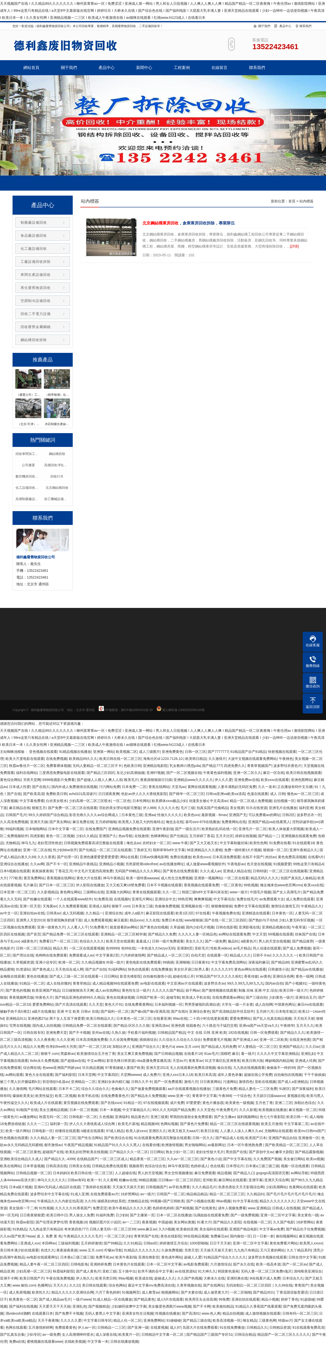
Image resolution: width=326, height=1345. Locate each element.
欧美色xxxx (201, 857)
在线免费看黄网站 (139, 1004)
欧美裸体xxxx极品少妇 (169, 801)
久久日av (312, 1047)
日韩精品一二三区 (111, 1327)
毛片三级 (188, 808)
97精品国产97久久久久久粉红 (219, 976)
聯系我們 (305, 26)
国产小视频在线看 (200, 1201)
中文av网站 (96, 1061)
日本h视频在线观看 (15, 871)
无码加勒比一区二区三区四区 (249, 1285)
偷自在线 (224, 1068)
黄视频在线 (296, 1096)
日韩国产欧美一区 (150, 997)
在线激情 (141, 836)
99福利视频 (15, 829)
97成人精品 (115, 1131)
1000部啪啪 (198, 1243)
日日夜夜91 (200, 962)
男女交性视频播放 (178, 1173)
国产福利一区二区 (115, 1011)
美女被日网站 (293, 1159)
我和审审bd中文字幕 (169, 850)
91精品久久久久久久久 (141, 1250)
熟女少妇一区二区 (180, 1152)
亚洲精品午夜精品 (83, 864)
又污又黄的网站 (272, 1250)
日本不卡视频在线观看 (164, 885)
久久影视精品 (47, 892)
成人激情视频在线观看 (262, 1313)
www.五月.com (187, 1047)
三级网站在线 (93, 892)
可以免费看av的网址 (264, 815)
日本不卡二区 (68, 1089)
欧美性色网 (258, 843)
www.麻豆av (146, 1229)
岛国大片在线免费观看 (200, 1327)
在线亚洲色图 (299, 1040)
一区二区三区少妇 (118, 1236)
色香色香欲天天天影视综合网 (241, 1187)
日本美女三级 (142, 906)
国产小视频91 (295, 983)
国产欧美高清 (33, 794)
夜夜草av (196, 1061)
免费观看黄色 (65, 1327)
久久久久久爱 (70, 1320)
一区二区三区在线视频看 (288, 871)
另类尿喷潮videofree (141, 864)
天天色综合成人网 (69, 969)
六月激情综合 (220, 1264)
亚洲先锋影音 (148, 1257)
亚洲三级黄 (159, 1117)
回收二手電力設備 (36, 314)
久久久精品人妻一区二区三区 (53, 1138)
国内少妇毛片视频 (200, 927)
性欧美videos (220, 948)
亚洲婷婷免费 (100, 1264)
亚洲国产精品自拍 (282, 1138)
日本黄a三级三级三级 (262, 1166)
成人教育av (150, 1292)
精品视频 (224, 1173)
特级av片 (285, 1320)
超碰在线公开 (183, 976)
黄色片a (168, 1047)
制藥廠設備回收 (34, 222)
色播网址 (44, 1285)
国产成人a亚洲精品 (293, 1082)
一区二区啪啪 (240, 1292)
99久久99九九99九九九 (245, 983)
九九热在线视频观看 (249, 1068)
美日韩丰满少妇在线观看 (19, 1250)
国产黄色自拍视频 (154, 927)
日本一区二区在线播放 (174, 1215)
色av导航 (125, 836)
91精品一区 (132, 1103)
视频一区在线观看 (295, 1166)
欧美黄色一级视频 (239, 1103)
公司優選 (28, 465)
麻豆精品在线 (19, 808)
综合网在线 (32, 1068)
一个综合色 (242, 1096)
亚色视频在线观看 (43, 752)
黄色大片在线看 (88, 878)
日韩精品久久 (257, 1327)
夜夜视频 (149, 1222)
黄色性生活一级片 (136, 990)
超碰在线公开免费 (258, 1075)
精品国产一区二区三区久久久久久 (283, 1334)
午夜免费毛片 (226, 1110)
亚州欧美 (210, 1180)
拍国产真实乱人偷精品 (298, 878)
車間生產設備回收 (36, 275)
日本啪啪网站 (35, 829)
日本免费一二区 (134, 787)
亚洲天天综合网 (276, 1180)
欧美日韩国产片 (32, 1278)
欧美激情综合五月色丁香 (96, 1054)
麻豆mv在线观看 (310, 1004)
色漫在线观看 (257, 794)
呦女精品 (250, 1320)
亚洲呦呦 (183, 962)
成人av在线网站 (107, 990)
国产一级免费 (215, 941)
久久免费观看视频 (73, 906)
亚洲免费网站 (154, 1320)
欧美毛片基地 (128, 1124)
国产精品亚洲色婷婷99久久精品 (80, 997)
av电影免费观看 (195, 1264)
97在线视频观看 (155, 1103)
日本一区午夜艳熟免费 (245, 1145)
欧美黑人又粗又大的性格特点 (141, 822)
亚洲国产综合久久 (146, 1047)
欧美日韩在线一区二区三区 (120, 759)
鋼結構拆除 (57, 454)
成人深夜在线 (106, 1334)
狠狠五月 (39, 808)
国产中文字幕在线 (237, 1159)
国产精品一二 (268, 836)
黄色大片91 (114, 1004)
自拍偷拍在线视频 (288, 1075)
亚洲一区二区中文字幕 (277, 1215)
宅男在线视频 (19, 1025)
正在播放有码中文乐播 (294, 787)
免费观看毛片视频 (217, 1040)
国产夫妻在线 (191, 1292)
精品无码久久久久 (265, 878)
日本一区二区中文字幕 (164, 1264)
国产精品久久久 (292, 1033)
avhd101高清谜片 (83, 794)
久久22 (74, 1285)
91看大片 (204, 1222)
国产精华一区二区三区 (186, 794)
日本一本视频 (110, 1110)
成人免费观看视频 (98, 920)
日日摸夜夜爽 (108, 794)
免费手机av (104, 1257)
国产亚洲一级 (137, 1327)
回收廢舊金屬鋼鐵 (36, 327)
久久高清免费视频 (14, 822)
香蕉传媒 (251, 976)
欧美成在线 (143, 1278)
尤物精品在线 (137, 1201)
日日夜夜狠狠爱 (32, 1215)
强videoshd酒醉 (18, 1313)
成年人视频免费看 (232, 1208)
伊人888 (149, 808)
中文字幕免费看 (32, 801)
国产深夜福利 (302, 1089)
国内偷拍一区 (240, 1236)
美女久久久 (194, 941)
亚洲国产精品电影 (243, 1229)
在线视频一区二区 (257, 1222)
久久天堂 (96, 1004)
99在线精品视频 (195, 1236)
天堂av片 (180, 1061)
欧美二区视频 (65, 1096)
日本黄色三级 (131, 815)
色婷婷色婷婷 (163, 1208)
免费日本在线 (172, 920)
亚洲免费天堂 (56, 1033)
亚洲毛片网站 (142, 899)
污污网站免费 (109, 787)
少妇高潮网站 (276, 1187)
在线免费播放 (161, 969)
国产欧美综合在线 (118, 1138)
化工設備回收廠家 (28, 488)
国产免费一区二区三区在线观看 (72, 808)
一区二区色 (121, 801)
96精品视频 (147, 1180)
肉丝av (270, 857)
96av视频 (223, 1201)
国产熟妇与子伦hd (263, 920)
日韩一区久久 (202, 1138)
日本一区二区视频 (83, 1110)
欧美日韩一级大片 (293, 990)
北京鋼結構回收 (57, 488)
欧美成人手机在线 (196, 997)
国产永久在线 (243, 1264)
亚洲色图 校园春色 (185, 1025)
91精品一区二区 (32, 983)
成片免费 (177, 1103)
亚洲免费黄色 (172, 752)
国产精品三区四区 (101, 773)
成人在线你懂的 (58, 983)
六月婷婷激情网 (132, 955)
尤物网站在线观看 (278, 1131)
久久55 (90, 1201)
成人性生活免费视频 (176, 878)
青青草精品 (81, 983)
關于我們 (264, 26)
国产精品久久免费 (162, 934)
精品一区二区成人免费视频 (251, 801)
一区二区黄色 (231, 885)
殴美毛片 (131, 780)
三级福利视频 (68, 1243)
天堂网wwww (130, 1075)
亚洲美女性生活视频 (137, 1313)
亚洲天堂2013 (157, 1068)
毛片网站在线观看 (42, 1089)
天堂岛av (179, 787)
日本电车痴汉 (285, 1011)
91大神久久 (207, 1271)
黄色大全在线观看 (39, 1075)
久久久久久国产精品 (168, 990)
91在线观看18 (303, 843)
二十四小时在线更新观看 (208, 1018)
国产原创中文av (261, 1152)
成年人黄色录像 (229, 1075)
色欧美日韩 (132, 766)
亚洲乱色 (79, 1306)
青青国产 (301, 1285)
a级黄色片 (29, 941)
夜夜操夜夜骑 (42, 871)
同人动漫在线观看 (267, 948)
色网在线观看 (16, 1327)
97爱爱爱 (193, 1103)
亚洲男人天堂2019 (30, 920)
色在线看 (217, 1166)
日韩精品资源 (279, 1327)
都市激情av (53, 1145)
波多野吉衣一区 (309, 815)
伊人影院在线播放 (90, 885)
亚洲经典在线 (237, 1278)
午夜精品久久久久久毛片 (82, 1236)
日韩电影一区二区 (83, 1117)
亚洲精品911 (16, 1018)
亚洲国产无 (238, 815)
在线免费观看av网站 (228, 997)
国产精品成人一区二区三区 (168, 955)
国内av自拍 (274, 983)
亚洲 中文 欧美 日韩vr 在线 (78, 1011)
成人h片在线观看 (170, 1299)
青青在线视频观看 (146, 892)
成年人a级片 (134, 913)
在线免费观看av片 (104, 1194)
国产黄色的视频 (18, 990)
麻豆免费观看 (204, 1173)
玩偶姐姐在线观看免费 (210, 1215)
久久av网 (37, 864)
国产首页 (34, 934)
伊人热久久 (85, 1278)
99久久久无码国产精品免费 (173, 1110)
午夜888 (224, 1096)
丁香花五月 (63, 871)
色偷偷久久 (120, 1089)
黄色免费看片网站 (284, 1243)
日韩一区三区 (195, 752)
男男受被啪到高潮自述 (202, 1004)
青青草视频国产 (259, 766)
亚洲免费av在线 (246, 780)
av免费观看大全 (271, 899)
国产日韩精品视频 (168, 1054)
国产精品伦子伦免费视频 (305, 1229)
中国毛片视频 (260, 892)
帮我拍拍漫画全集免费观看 (191, 1117)
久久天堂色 (205, 1110)
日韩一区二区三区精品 (33, 948)
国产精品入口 (243, 1173)
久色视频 (106, 1117)
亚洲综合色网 (283, 976)
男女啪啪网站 (195, 1145)
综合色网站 (117, 1285)
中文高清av (219, 801)
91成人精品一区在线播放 (112, 1299)
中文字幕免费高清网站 (228, 962)
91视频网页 (131, 1292)
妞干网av (193, 990)
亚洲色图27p (37, 1018)
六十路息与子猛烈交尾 (219, 1025)
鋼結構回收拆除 (34, 340)
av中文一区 (9, 913)
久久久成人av (210, 871)
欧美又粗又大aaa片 (183, 1131)
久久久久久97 (221, 969)
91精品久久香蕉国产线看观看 (258, 1306)
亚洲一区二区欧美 (274, 1040)
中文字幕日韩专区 (98, 1320)
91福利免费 (105, 1215)
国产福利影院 (65, 1075)
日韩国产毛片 (16, 815)
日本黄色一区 (282, 913)
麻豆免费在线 (83, 822)
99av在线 (180, 1018)
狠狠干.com (121, 906)
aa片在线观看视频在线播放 (189, 1089)
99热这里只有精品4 (308, 864)
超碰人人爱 (193, 1257)
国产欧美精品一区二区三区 (286, 1145)
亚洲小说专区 (45, 962)
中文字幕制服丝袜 (234, 843)
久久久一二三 (37, 1124)
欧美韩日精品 (195, 759)
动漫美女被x (198, 801)
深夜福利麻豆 (258, 962)
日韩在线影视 (226, 927)
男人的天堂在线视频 (274, 941)
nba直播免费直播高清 (154, 1061)
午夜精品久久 (311, 906)
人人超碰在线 (125, 1173)
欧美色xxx (192, 815)
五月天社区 (224, 836)
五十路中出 (127, 1271)
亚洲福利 (122, 1117)
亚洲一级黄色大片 (51, 927)
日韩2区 (288, 815)
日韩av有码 (76, 1180)
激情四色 (246, 1082)
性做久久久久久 (169, 815)
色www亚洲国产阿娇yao (61, 1068)
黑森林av (67, 1054)
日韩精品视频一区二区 (33, 1173)
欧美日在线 (209, 1131)
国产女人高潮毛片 (287, 892)
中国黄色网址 (284, 1004)
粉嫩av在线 (128, 1180)
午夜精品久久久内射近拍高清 (60, 1201)
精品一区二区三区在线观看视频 (234, 1124)
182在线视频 (238, 1033)
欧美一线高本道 (268, 1264)
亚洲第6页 (185, 948)
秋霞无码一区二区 (53, 1117)
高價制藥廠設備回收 (28, 499)
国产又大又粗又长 (204, 843)
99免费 (224, 1299)
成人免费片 (151, 1075)
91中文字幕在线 (245, 1201)
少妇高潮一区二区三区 (33, 1271)
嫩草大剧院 (284, 1152)
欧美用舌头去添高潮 (201, 1299)
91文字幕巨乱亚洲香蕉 (222, 1061)
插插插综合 (148, 1040)
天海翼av (50, 906)
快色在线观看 (138, 969)
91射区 (284, 1089)
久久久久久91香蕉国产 (73, 1208)
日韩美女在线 (79, 1166)
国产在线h (179, 1011)
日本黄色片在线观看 (128, 1264)
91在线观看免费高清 (308, 1327)
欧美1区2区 (185, 913)
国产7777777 (218, 752)
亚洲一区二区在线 (37, 850)
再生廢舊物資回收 (36, 288)
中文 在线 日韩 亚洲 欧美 (206, 1033)
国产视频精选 (98, 1306)
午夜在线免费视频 (60, 1278)
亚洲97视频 (155, 773)
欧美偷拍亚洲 (186, 1229)
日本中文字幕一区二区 (65, 829)
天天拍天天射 (303, 1018)
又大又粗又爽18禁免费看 (125, 885)
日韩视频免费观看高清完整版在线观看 (94, 843)
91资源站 (23, 969)
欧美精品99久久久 (83, 759)
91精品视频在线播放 (75, 752)
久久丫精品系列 (299, 1250)
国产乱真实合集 (12, 1334)
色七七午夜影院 (272, 1117)
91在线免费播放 (232, 1327)
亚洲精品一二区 (83, 1082)
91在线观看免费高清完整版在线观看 (162, 1138)
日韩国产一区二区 (170, 1194)
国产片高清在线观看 (71, 1004)
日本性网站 (141, 801)
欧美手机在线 (88, 1096)
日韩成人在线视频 (286, 1208)
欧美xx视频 (315, 1159)
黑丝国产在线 (236, 1152)
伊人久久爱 (223, 780)
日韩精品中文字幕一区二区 (163, 1334)
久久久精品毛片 (204, 1187)
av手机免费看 (179, 1187)
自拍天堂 (198, 955)
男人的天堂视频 (150, 1173)
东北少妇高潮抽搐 (130, 773)
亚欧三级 (109, 1271)
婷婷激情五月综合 (173, 1243)
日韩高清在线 (56, 1166)
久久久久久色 (168, 808)
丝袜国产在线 (305, 934)
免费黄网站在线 (233, 822)
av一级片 (147, 1194)
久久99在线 (284, 1285)
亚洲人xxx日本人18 (177, 1075)
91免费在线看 (280, 843)
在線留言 (219, 67)
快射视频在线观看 (282, 752)
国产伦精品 (178, 836)
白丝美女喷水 (56, 801)
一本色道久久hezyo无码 (156, 948)
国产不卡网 (201, 1306)
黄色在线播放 (37, 976)
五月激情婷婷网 (40, 1327)
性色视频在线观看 (14, 1138)
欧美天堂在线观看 (120, 941)
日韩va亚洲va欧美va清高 (225, 794)
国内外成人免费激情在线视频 (74, 787)
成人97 (175, 1327)
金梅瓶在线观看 (12, 976)
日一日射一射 (263, 1236)
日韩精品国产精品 (171, 1033)
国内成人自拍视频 (46, 1025)
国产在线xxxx (111, 1103)
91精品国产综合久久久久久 (225, 1257)
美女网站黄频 (184, 1222)
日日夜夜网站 (210, 1082)
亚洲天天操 (39, 822)
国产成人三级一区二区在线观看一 (75, 976)
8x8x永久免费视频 (44, 1061)
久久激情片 (217, 759)
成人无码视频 (73, 913)
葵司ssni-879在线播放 (202, 822)
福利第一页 (58, 1124)
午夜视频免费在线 (226, 913)
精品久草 (60, 948)
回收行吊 (56, 476)
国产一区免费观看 (168, 1082)
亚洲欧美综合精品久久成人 (21, 1159)
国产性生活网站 (89, 1138)
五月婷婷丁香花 (201, 836)
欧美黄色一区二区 (23, 1299)
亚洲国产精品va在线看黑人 (269, 822)
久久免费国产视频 (267, 1159)
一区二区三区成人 (114, 1159)
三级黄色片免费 (224, 1089)
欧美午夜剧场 (125, 1257)
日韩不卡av (262, 955)
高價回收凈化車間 (57, 465)
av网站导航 (299, 1173)
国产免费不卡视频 (69, 1313)
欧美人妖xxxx (136, 1131)
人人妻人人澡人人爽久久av (241, 1131)
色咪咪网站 (159, 836)
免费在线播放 (180, 857)
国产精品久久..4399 (59, 1159)
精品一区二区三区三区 (226, 1194)
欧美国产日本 (255, 1138)
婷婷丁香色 (289, 1299)
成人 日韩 (277, 794)
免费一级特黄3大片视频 (242, 850)
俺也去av (133, 843)
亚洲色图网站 (301, 780)
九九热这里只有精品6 (45, 1229)
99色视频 (251, 885)
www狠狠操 (193, 920)
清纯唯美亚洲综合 (308, 1271)
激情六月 (191, 1082)
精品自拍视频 (232, 1313)
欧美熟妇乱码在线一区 (219, 829)
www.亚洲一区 (179, 1096)
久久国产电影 (283, 1222)
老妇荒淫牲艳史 (49, 843)
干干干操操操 (314, 1075)
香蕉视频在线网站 (61, 878)
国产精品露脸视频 (309, 1152)
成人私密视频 (19, 1292)
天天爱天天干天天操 (54, 1306)
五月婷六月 (265, 1011)
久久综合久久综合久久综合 (180, 1040)
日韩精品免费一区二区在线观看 (86, 1025)
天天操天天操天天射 (216, 1250)
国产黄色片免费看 (194, 1124)
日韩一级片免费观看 (168, 941)
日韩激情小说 (278, 969)
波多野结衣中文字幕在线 (49, 1194)
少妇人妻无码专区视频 (296, 920)
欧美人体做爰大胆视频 (286, 829)
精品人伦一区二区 (127, 1320)
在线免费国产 (95, 829)
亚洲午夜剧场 (162, 829)
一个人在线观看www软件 (72, 899)
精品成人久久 (240, 955)
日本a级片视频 (20, 1187)
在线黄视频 (159, 1327)
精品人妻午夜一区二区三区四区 (44, 1264)
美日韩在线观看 (94, 1285)
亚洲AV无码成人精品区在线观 (57, 1187)
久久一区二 (171, 892)
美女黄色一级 (307, 1215)
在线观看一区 (217, 955)
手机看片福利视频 (141, 1033)
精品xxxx (137, 920)
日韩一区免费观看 (264, 1033)
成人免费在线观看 (300, 899)
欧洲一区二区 (68, 962)
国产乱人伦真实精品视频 (272, 1018)
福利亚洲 (306, 808)
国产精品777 (212, 766)
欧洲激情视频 (172, 1145)
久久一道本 (267, 787)
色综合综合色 (155, 1166)
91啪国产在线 (27, 1110)
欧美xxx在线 (313, 885)
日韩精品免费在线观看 (109, 1166)
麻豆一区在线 (273, 773)
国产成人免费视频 (297, 948)
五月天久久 (305, 1025)
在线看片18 (193, 1054)
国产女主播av (224, 1117)
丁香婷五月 (142, 850)
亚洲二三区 (283, 1103)
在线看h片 (316, 857)
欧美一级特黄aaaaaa (142, 878)
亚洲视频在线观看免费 (298, 836)
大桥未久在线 (214, 1278)
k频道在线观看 (92, 1131)
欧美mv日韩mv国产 (309, 1131)
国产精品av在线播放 (307, 969)
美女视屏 (237, 808)
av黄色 (265, 976)
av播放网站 (28, 1117)
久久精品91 (256, 1194)
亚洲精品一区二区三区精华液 (123, 934)
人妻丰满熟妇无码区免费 (236, 787)
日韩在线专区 (33, 1033)
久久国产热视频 (189, 1278)
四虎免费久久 (234, 766)
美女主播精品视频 (53, 1110)
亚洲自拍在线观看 (245, 1299)
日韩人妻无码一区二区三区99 (113, 1229)
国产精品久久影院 (227, 1222)
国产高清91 (191, 1313)
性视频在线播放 (167, 1313)
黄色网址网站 (70, 892)
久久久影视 (248, 1110)
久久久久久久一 (284, 955)
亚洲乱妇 (308, 1054)
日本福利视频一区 (168, 1004)
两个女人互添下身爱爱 (67, 1018)
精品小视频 (270, 1299)
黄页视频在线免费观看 (81, 1103)
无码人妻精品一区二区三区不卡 (97, 766)
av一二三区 (131, 1222)
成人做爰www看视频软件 (205, 864)
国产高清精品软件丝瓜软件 (233, 1011)
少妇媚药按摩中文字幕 (128, 1306)
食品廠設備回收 (34, 235)
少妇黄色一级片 (281, 997)
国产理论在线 (23, 955)
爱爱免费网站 (42, 1004)
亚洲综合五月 (305, 997)
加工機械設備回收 (57, 499)
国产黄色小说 (210, 1159)
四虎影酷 (37, 836)
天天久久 (60, 1285)
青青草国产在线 (146, 1236)
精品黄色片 (139, 1117)
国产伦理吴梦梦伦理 (51, 1222)
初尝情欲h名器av (55, 1082)
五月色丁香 (264, 1103)
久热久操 (118, 1033)
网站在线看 (129, 857)
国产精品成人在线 (229, 1138)
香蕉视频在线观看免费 (201, 885)
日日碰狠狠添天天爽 (78, 990)
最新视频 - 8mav (214, 815)
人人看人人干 (77, 927)
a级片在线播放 (43, 1011)
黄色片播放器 (212, 1103)
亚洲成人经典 (305, 1061)
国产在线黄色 (205, 1208)
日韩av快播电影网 (154, 857)
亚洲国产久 (107, 836)
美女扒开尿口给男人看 (191, 969)
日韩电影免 (79, 1264)
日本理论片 (234, 1166)
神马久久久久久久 (51, 1180)
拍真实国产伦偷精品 (212, 808)
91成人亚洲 (79, 1194)
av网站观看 (14, 1075)
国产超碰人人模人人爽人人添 (99, 780)
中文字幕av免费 (271, 1229)
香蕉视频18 (78, 1222)
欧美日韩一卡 (296, 1117)
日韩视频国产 (156, 1187)
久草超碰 (177, 927)
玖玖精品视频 (92, 1068)
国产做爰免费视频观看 (148, 1089)
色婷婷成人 (199, 1166)
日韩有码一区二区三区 (299, 1313)
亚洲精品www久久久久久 (193, 780)
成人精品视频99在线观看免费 (115, 983)
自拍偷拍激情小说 (157, 976)
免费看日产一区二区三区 (58, 941)
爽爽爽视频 (203, 899)
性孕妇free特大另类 (61, 1047)
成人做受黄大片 (216, 1292)
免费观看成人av (81, 955)
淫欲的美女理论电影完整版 (120, 808)
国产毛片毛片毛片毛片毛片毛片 (290, 1194)
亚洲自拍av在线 (32, 913)
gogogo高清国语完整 (272, 1173)
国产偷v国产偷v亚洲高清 (150, 1011)
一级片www (82, 1299)
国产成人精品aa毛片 (55, 1299)
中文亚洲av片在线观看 (184, 983)
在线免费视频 (56, 759)
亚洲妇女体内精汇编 (113, 1082)
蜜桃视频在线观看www (44, 1341)
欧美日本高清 (205, 1075)
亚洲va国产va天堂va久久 (258, 1025)
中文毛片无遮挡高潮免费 (93, 871)
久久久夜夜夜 (44, 1040)
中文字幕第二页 (296, 1124)
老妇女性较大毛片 (210, 1152)
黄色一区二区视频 (60, 836)
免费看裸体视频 (58, 766)
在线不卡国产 (252, 857)
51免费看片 (99, 927)
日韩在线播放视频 (124, 1341)
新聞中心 (144, 67)
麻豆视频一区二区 (303, 1110)
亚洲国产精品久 (291, 1047)
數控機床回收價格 (28, 476)
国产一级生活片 (187, 829)
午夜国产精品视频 (78, 1145)
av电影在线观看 (152, 983)
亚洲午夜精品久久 (303, 850)
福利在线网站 (26, 773)
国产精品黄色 (144, 1299)
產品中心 (285, 26)
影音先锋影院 (130, 976)
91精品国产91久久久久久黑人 (117, 1145)
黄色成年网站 (171, 1257)
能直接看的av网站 (124, 927)
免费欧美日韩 (56, 794)
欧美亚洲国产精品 (46, 990)
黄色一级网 (304, 976)
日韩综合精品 (245, 1334)
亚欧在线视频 (265, 1082)
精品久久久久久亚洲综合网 (72, 1292)
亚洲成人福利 (99, 906)
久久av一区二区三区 (183, 1159)
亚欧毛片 (202, 948)
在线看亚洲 (162, 1018)
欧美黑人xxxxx (311, 1243)
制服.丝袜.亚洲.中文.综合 (258, 990)
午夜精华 (287, 1025)
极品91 (233, 941)
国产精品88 (280, 962)
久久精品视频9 (92, 962)
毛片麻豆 (30, 885)
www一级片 (239, 892)
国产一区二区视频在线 (183, 773)
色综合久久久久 (91, 941)
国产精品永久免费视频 (148, 1096)
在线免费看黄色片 (115, 1096)
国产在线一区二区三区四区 (225, 920)
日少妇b (122, 1215)
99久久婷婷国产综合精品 (47, 815)
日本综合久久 (292, 1278)
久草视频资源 (23, 962)
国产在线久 (41, 787)
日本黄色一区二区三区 (133, 1018)
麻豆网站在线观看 (232, 1180)
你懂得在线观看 (67, 1131)
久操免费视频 (171, 1250)
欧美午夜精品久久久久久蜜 (130, 1208)
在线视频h (122, 899)
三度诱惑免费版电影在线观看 (62, 773)
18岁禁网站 (130, 1194)
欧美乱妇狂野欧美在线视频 (86, 1152)
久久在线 (152, 920)
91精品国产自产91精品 (248, 752)
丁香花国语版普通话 (292, 1292)
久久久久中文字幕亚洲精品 (278, 1054)
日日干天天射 (220, 1243)
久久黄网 (110, 1180)
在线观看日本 (42, 1313)
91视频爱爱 (282, 864)
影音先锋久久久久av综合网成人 (94, 815)
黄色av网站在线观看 (250, 969)
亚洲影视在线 (249, 927)
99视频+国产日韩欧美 (167, 1201)
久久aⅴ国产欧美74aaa (17, 1236)
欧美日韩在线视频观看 (303, 773)
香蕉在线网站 (159, 787)
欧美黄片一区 (128, 1334)
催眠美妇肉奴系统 (111, 1201)
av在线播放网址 (171, 864)
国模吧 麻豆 (229, 1054)
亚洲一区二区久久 (247, 773)
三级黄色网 (267, 1320)
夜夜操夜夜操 (66, 1250)
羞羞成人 (143, 941)
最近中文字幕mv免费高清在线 (151, 1285)
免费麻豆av (219, 1236)
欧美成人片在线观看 (46, 1103)
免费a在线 (17, 1341)
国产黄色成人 (42, 969)
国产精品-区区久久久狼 (131, 1025)
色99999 (112, 948)
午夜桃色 (286, 759)
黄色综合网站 (10, 780)
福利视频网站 (247, 1117)
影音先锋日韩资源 (121, 1061)
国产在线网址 (213, 1285)
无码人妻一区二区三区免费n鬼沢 (266, 1271)
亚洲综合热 (113, 913)
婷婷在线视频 (245, 836)
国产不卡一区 (56, 864)
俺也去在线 (174, 822)
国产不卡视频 (79, 1033)
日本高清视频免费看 (92, 1040)
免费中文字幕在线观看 (251, 906)
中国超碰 (165, 1222)
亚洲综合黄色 (199, 1011)
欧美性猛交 (44, 1096)
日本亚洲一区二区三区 (17, 892)
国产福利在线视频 (23, 1306)
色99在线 (128, 948)
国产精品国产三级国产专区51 (209, 1334)
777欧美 (15, 878)
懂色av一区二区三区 (303, 794)
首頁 (291, 201)
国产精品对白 (263, 1292)
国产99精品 (113, 1243)
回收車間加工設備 (28, 454)
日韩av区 (150, 1243)
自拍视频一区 (284, 801)
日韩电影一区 (42, 1131)
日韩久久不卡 (141, 1082)
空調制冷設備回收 (36, 301)
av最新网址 (216, 1145)
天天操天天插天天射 (128, 1187)
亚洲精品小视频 (111, 864)
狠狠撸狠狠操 (221, 906)
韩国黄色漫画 (228, 1271)
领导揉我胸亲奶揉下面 (64, 920)
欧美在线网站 (10, 1166)
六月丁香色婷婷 (107, 1292)
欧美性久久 (40, 1292)
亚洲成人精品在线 (237, 871)
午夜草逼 (299, 927)
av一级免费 (51, 1334)
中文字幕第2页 (107, 955)
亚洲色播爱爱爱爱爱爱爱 (99, 857)
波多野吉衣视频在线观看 (267, 1257)
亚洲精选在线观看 (256, 913)
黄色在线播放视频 (120, 997)
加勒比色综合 (304, 1103)
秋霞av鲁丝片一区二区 (26, 766)
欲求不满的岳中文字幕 (155, 1271)
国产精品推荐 (302, 941)
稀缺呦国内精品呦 (279, 1061)
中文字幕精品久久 (136, 1110)
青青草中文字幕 (204, 1096)
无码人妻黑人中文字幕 (102, 1313)
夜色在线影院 (171, 1236)
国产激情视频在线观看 (219, 990)
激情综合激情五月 (285, 906)
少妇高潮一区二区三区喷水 (90, 801)
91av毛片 (211, 1054)
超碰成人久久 (164, 1278)
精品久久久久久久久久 (277, 1201)
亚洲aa (149, 815)
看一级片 (248, 1054)
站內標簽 (306, 201)
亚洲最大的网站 (118, 892)
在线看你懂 (151, 1145)
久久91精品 (132, 1243)
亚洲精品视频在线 (276, 927)
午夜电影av (236, 864)
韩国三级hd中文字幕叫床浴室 (205, 892)
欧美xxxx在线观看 (275, 780)
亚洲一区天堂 (30, 906)
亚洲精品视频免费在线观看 (129, 829)
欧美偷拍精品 (222, 1306)
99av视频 (125, 1278)
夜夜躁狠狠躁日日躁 (156, 780)
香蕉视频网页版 (21, 997)
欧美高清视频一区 (227, 1320)
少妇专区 (34, 1334)
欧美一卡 (94, 1180)
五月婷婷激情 (91, 1243)
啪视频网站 (170, 1292)
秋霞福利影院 (63, 1271)
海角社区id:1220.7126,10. (163, 759)
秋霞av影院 (25, 1222)
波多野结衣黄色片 (287, 766)
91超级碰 (307, 1299)
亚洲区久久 (157, 1131)
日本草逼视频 (33, 1166)
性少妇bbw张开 (65, 850)
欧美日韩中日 (56, 1215)
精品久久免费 (33, 1047)
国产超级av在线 (72, 1061)
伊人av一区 (87, 1327)
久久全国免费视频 (123, 1040)
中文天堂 (259, 934)
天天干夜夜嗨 (48, 1320)
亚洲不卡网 (9, 1278)
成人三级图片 (149, 752)
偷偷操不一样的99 (281, 1068)
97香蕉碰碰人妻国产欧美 (124, 1068)
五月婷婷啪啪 (105, 822)
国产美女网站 (59, 822)
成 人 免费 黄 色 (49, 1236)
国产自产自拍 (95, 969)
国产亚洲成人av (245, 1040)
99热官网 (185, 899)
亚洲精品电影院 (155, 766)
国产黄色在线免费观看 (180, 871)
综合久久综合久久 (95, 1089)
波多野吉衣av (214, 983)
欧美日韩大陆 (252, 1061)
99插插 (168, 962)
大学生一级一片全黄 (237, 1004)
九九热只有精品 (246, 1250)
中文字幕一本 (97, 1341)
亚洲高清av (160, 1025)
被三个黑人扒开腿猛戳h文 (20, 1082)
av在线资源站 (185, 1271)
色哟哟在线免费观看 (51, 955)
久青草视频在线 (189, 1285)
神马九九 (28, 843)
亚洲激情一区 (308, 1138)
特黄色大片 (44, 997)
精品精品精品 (196, 1194)
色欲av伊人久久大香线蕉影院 (144, 794)
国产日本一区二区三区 (56, 885)
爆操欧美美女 (23, 1096)
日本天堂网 (87, 1075)
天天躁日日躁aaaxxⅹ (269, 1096)
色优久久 (48, 1250)
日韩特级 (260, 871)
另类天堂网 (32, 780)
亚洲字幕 (256, 1180)
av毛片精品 (242, 948)
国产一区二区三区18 (94, 1047)
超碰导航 (173, 997)
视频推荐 (136, 1166)
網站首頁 (31, 67)
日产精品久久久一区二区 (128, 1152)
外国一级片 (115, 962)
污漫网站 (230, 1082)
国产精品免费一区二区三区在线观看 (70, 934)
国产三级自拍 (256, 997)
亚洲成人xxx (30, 1243)
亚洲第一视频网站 (208, 878)
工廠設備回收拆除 (36, 262)
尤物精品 (13, 843)
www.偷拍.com (24, 1285)
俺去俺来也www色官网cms (281, 885)
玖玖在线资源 (256, 808)
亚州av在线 (101, 1033)
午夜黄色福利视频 (217, 773)
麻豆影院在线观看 (160, 913)
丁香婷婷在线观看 (96, 1187)
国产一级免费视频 (244, 1215)
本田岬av (49, 1243)
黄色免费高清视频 (292, 857)
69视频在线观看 (280, 934)
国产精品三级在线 (197, 1320)
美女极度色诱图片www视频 (169, 1306)
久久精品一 (94, 913)
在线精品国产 (87, 1159)
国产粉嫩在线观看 (37, 899)
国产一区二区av (294, 1264)
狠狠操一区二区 (275, 850)
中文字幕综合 (223, 899)
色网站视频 (169, 1124)
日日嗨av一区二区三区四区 (179, 1180)
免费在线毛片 (247, 899)
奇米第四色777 (76, 1229)
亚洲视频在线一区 (195, 906)
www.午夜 (180, 843)
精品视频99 (150, 1124)
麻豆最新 (121, 920)
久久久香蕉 (46, 857)
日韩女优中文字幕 (302, 1257)
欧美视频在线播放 (273, 1110)
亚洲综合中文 (165, 899)
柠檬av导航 (113, 1250)
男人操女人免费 (81, 1215)
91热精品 (20, 1229)
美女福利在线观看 (213, 1229)
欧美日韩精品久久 (100, 1018)
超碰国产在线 (52, 1152)
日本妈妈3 (61, 1173)
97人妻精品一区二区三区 (257, 1047)
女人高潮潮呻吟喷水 (78, 1334)
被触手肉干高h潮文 (15, 1011)
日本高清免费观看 (226, 857)
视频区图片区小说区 (105, 1222)
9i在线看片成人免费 (265, 1278)
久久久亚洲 (65, 1040)
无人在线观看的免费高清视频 (192, 1068)
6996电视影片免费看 (58, 780)
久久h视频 (166, 1229)
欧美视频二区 (126, 752)
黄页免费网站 (34, 878)
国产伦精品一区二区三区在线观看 (105, 850)
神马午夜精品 (113, 878)
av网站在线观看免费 (234, 934)
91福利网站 (117, 969)
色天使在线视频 (259, 864)
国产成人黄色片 (88, 1271)
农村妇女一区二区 (156, 843)
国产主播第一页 (142, 1215)
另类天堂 (191, 1250)
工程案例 (182, 67)
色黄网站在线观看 (303, 1187)
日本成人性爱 (19, 787)
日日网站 (111, 976)
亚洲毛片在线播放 (283, 808)
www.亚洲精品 (259, 1208)
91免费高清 (103, 899)
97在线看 (203, 913)
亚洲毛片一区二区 (252, 829)
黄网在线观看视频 (202, 787)
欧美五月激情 (271, 1124)
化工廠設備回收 (34, 249)
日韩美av (53, 913)
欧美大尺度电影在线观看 (25, 759)
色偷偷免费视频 (167, 906)
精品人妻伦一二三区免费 (257, 1089)
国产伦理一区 (67, 857)
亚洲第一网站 (103, 752)
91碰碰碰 (174, 1320)
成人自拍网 (264, 1004)
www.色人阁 (211, 1313)
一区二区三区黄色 (27, 1152)
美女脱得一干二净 (23, 1208)
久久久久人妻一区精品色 (197, 934)
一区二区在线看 (236, 878)
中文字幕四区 (107, 1075)
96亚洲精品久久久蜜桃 (204, 850)
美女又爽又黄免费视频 (134, 1054)
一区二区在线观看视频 (86, 948)
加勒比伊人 (121, 1047)
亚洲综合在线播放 (14, 864)
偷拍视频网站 (286, 1236)
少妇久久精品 (86, 836)
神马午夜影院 (178, 1166)
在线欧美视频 (75, 1341)
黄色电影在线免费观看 (143, 962)
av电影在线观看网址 (42, 1257)
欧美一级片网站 (18, 1131)
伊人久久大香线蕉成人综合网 (92, 1124)
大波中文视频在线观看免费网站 (252, 759)
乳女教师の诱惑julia (185, 766)
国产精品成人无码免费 (218, 1047)
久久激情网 (18, 1089)
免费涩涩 (100, 1208)
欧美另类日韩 (105, 1278)
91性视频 (46, 1208)
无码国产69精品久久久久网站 (138, 871)
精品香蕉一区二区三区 (147, 1159)
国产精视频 (184, 1208)
